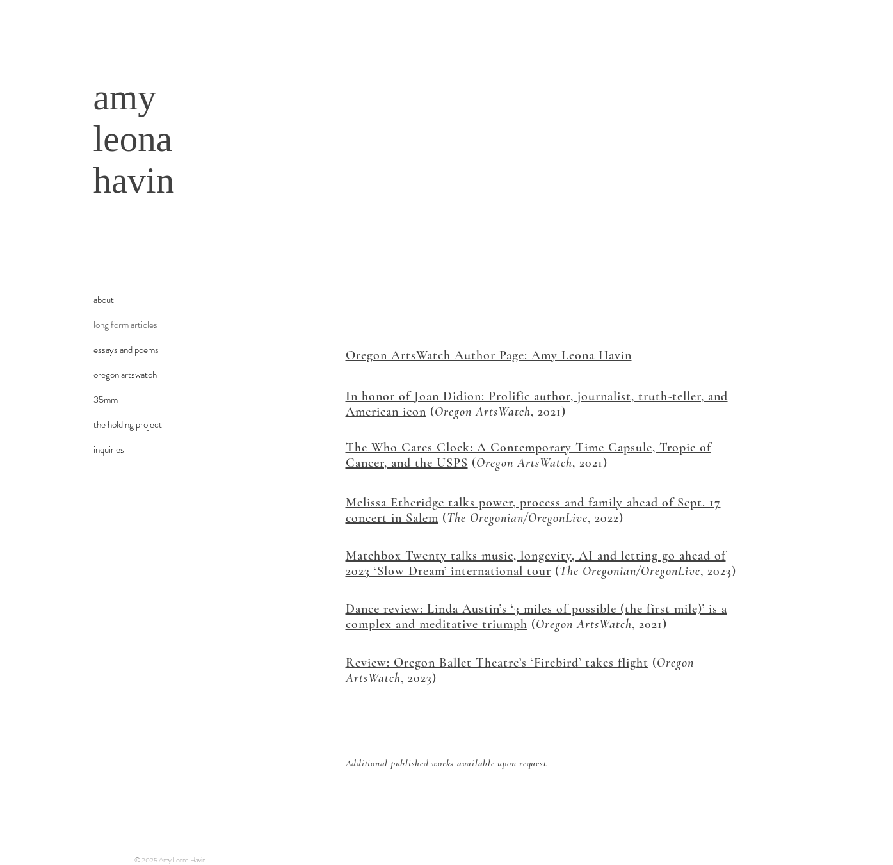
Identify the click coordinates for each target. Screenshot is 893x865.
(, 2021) (496, 411)
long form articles (125, 325)
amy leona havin (134, 138)
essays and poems (126, 350)
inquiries (108, 449)
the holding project (127, 424)
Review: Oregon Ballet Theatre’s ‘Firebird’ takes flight (497, 662)
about (103, 300)
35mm (105, 399)
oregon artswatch (125, 375)
